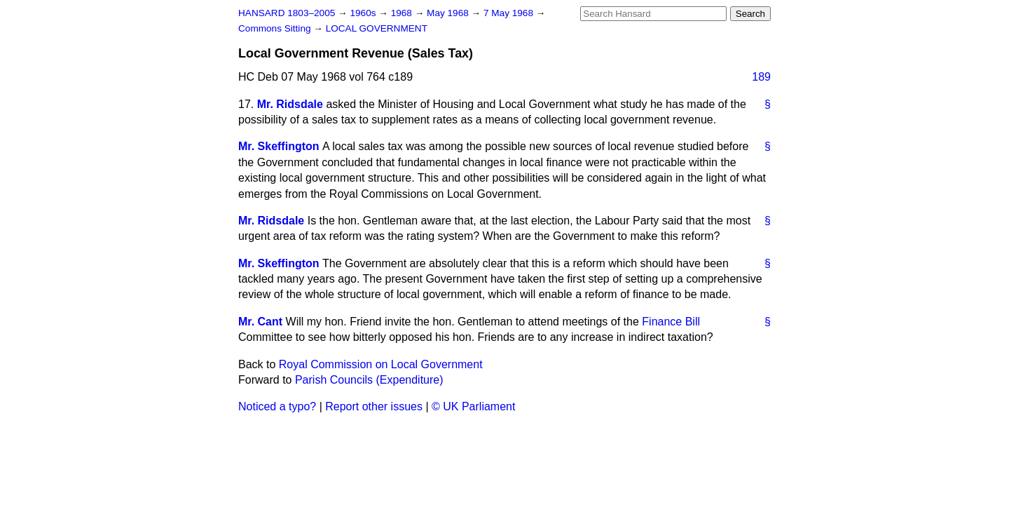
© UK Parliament (473, 406)
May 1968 (449, 13)
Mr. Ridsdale (290, 104)
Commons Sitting (275, 28)
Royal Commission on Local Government (381, 364)
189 (761, 77)
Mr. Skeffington (279, 146)
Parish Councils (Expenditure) (369, 380)
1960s (364, 13)
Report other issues (374, 406)
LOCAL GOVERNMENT (376, 28)
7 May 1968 (509, 13)
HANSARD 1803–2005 (286, 13)
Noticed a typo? (277, 406)
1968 (403, 13)
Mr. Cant (260, 322)
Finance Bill (671, 322)
